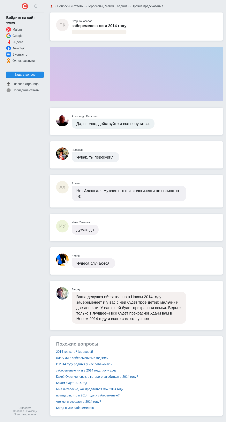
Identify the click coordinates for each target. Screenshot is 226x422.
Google (14, 35)
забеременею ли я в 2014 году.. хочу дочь (86, 370)
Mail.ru (14, 29)
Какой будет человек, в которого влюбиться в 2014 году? (97, 376)
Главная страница (22, 84)
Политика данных (25, 414)
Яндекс (14, 42)
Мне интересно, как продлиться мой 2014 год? (90, 389)
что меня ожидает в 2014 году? (78, 401)
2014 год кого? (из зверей (74, 351)
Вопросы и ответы (70, 6)
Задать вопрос (24, 74)
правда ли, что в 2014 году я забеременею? (88, 395)
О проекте (25, 408)
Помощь (31, 411)
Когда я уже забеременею (75, 408)
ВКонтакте (16, 54)
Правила (18, 411)
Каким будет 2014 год (71, 383)
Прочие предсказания (147, 6)
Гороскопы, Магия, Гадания (108, 6)
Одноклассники (20, 60)
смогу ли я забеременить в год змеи (82, 358)
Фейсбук (15, 48)
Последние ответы (22, 90)
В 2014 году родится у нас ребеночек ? (84, 364)
